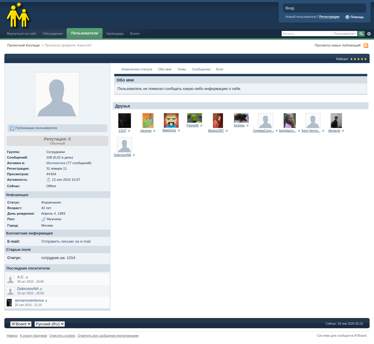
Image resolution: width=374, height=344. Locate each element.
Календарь (115, 33)
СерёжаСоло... (263, 130)
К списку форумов (33, 335)
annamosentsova (29, 300)
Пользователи (84, 33)
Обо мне (165, 69)
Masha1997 (216, 130)
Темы (181, 69)
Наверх (12, 335)
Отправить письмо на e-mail (66, 241)
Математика (55, 163)
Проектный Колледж (23, 45)
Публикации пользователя (33, 128)
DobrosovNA (28, 288)
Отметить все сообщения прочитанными (108, 335)
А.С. (21, 277)
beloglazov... (287, 130)
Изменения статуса (137, 69)
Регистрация (329, 16)
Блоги (135, 33)
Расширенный (369, 34)
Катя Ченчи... (311, 130)
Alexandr (334, 130)
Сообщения (201, 69)
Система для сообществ (335, 335)
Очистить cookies (62, 335)
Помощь (354, 17)
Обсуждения (53, 33)
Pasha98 (193, 125)
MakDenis (169, 130)
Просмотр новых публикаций (338, 45)
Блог (220, 69)
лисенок (146, 130)
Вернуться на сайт (22, 33)
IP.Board (360, 335)
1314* (123, 130)
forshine (239, 125)
